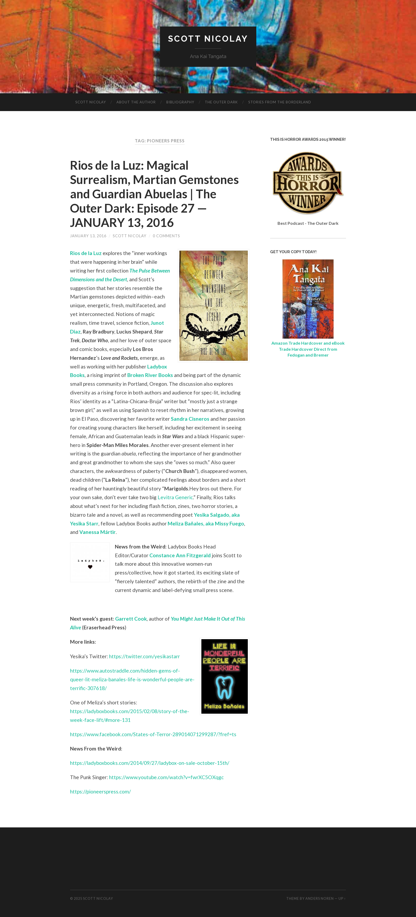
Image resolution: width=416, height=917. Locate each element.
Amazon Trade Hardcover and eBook (308, 342)
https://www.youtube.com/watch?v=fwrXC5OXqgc (166, 777)
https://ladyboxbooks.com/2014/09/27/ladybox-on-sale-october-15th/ (149, 763)
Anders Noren (319, 898)
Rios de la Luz (86, 253)
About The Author (136, 102)
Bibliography (180, 102)
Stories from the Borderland (279, 102)
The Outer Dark (221, 102)
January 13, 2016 (88, 236)
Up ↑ (342, 898)
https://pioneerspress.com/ (100, 791)
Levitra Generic (175, 497)
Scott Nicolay (208, 38)
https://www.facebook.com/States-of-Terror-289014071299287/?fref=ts (153, 734)
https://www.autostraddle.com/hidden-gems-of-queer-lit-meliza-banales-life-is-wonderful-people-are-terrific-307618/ (132, 679)
